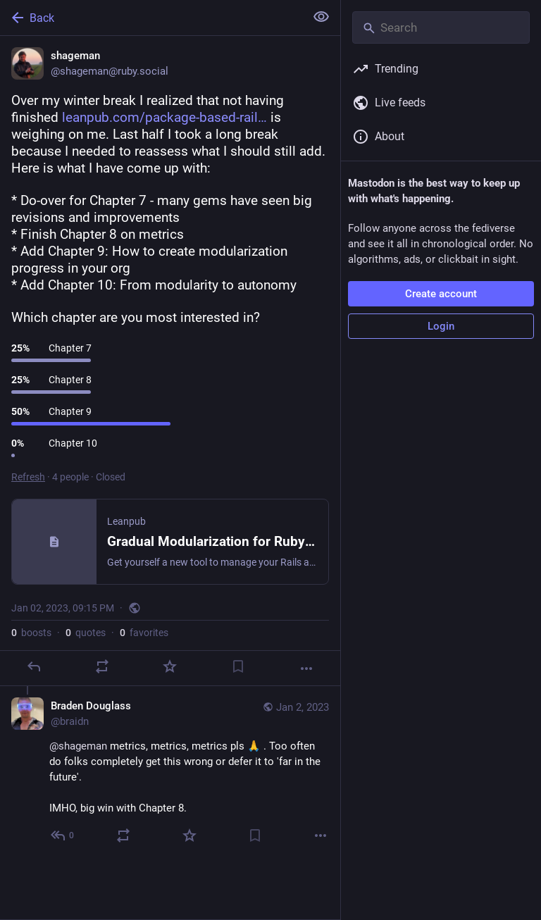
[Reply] (33, 666)
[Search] (441, 27)
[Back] (151, 17)
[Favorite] (169, 666)
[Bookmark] (238, 666)
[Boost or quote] (102, 666)
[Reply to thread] (63, 835)
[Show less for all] (321, 17)
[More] (306, 668)
